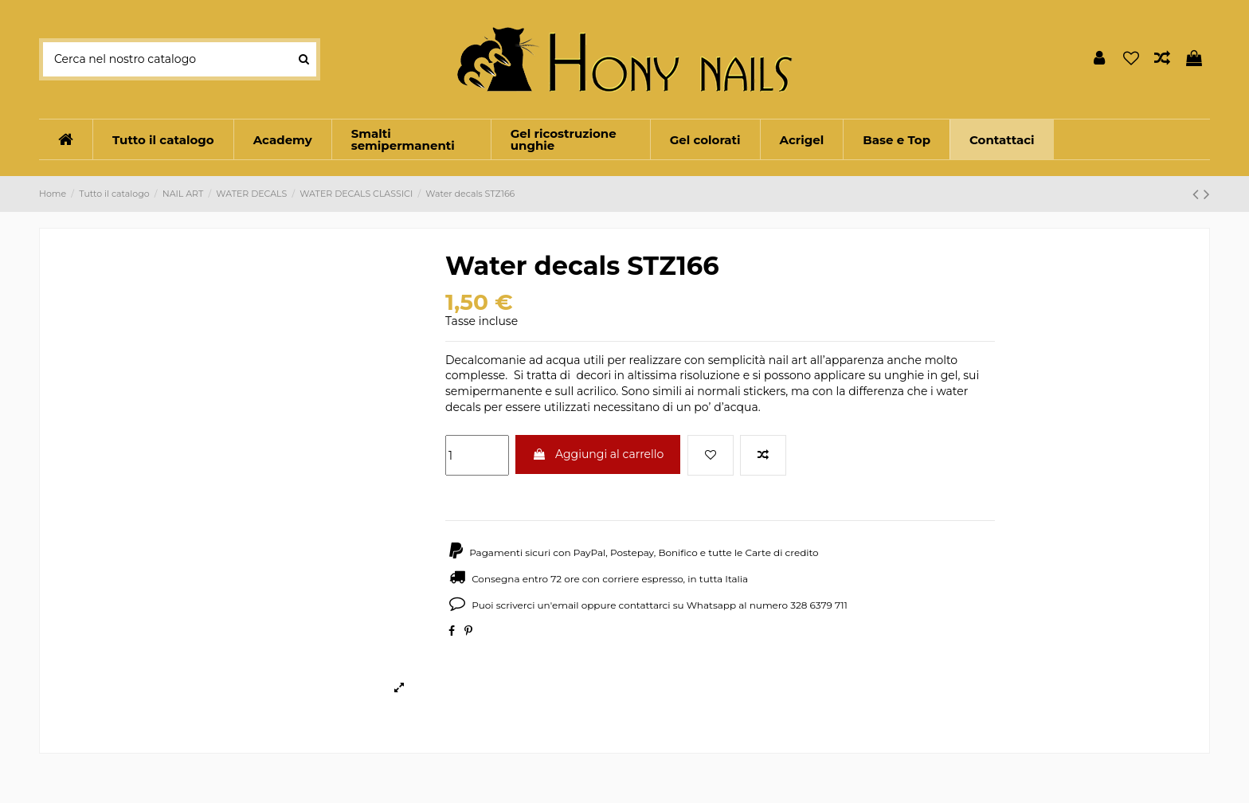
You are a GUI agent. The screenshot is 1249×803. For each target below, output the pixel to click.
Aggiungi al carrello (598, 454)
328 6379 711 (819, 605)
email (565, 605)
